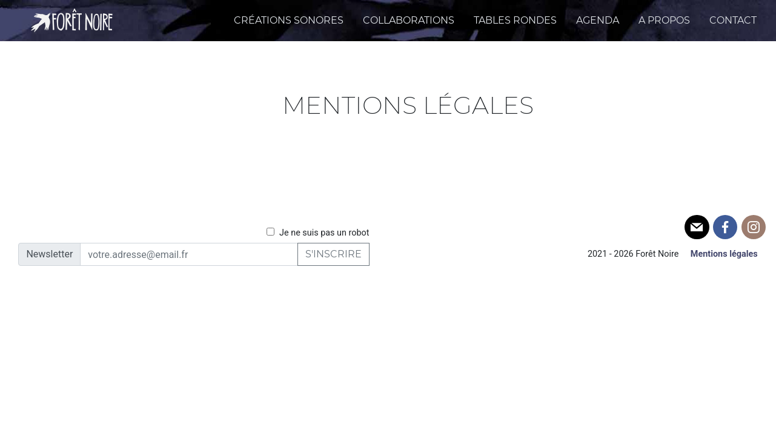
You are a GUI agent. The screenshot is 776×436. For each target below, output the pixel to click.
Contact (733, 20)
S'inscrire (333, 254)
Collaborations (408, 20)
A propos (664, 20)
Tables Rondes (515, 20)
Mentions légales (724, 254)
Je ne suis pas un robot (318, 233)
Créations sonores (288, 20)
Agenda (597, 20)
